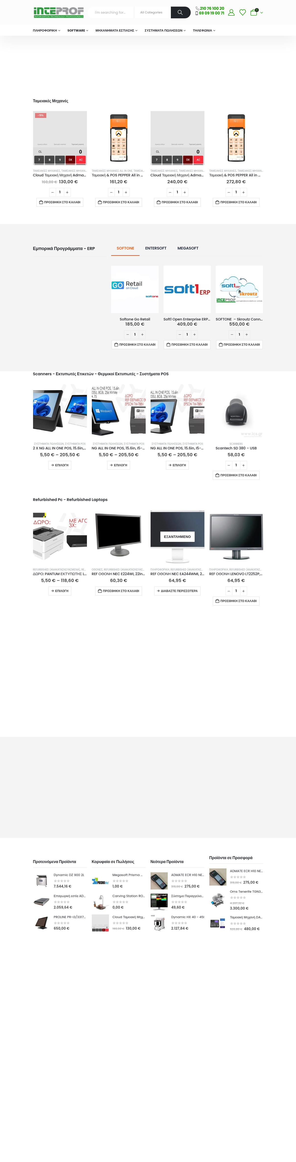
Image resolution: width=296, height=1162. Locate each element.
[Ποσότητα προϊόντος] (60, 192)
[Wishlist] (242, 12)
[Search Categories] (152, 12)
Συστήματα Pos (75, 444)
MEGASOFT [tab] (188, 248)
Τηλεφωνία (202, 30)
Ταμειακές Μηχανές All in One (112, 171)
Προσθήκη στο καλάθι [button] (62, 202)
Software (76, 30)
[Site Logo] (58, 12)
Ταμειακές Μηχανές (46, 171)
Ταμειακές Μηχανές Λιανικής (81, 171)
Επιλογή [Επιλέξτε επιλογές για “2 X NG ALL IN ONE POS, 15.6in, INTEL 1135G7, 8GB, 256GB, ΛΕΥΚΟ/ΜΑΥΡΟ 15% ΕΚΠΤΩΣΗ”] (61, 465)
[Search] (181, 12)
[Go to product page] (60, 138)
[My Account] (231, 12)
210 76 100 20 (212, 8)
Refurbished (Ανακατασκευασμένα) (56, 569)
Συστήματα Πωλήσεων (163, 30)
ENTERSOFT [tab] (155, 248)
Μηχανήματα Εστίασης (114, 30)
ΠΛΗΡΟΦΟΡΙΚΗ (45, 30)
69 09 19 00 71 (211, 13)
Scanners (236, 444)
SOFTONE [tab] (125, 248)
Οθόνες (97, 569)
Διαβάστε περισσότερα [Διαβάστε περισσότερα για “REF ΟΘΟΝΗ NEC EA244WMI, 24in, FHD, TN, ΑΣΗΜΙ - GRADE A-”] (179, 591)
